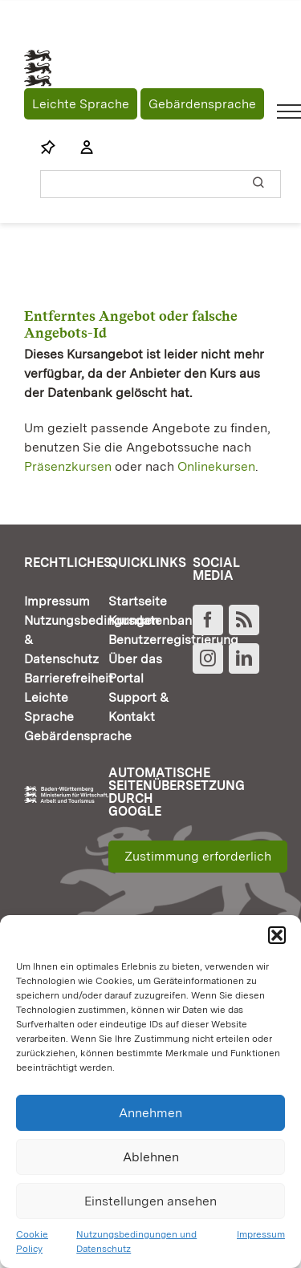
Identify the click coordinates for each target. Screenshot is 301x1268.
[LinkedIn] (244, 658)
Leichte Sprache (80, 103)
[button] (277, 935)
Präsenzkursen (68, 466)
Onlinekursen (216, 466)
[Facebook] (208, 620)
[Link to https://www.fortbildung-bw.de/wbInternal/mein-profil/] (78, 147)
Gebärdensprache (202, 103)
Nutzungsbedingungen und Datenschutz (136, 1241)
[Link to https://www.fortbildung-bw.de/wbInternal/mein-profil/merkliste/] (48, 147)
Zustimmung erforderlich (197, 856)
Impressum (261, 1234)
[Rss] (244, 620)
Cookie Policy (32, 1241)
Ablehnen (151, 1157)
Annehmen (150, 1112)
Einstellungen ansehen (150, 1201)
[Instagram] (208, 658)
